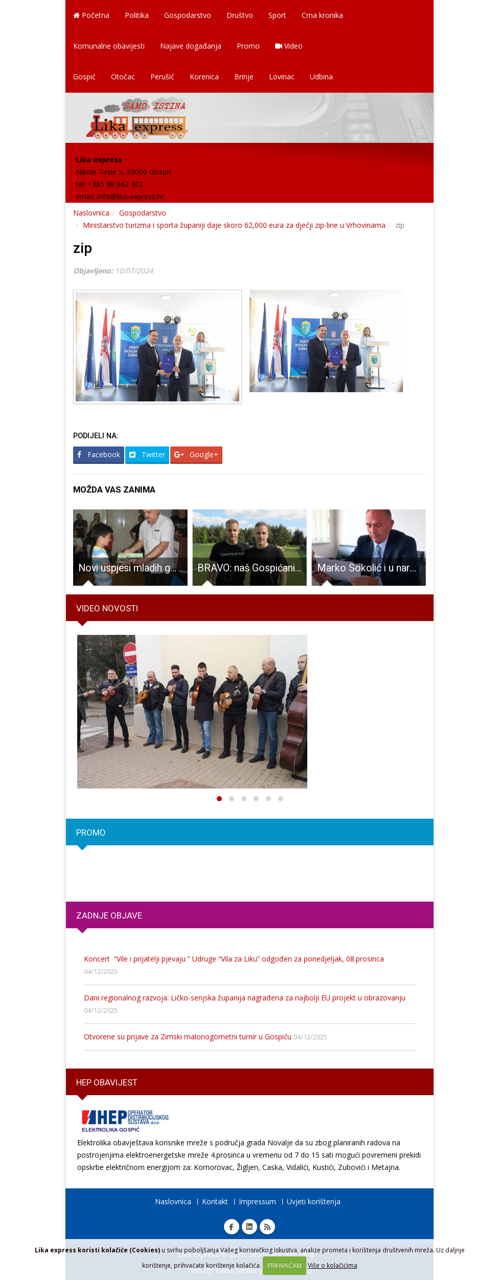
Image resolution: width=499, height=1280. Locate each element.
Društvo (239, 15)
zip (82, 248)
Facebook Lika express (231, 1226)
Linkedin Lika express (249, 1226)
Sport (277, 15)
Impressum (257, 1201)
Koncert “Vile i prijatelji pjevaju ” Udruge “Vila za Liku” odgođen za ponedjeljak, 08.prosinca (234, 959)
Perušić (162, 76)
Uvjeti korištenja (314, 1201)
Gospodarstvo (187, 15)
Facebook (98, 454)
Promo (248, 46)
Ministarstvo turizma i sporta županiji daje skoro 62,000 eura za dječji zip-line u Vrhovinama (234, 225)
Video (289, 46)
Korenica (204, 76)
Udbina (321, 76)
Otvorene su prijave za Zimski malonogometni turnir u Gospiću (187, 1036)
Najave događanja (190, 46)
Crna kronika (322, 15)
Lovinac (281, 76)
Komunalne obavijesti (109, 46)
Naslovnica (91, 213)
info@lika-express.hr (130, 196)
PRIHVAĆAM (284, 1265)
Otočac (123, 76)
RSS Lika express (267, 1226)
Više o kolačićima (332, 1265)
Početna (91, 15)
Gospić (84, 76)
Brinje (244, 76)
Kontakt (215, 1201)
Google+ (196, 454)
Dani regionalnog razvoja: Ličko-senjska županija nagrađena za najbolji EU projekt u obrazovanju (244, 997)
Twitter (147, 454)
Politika (137, 15)
